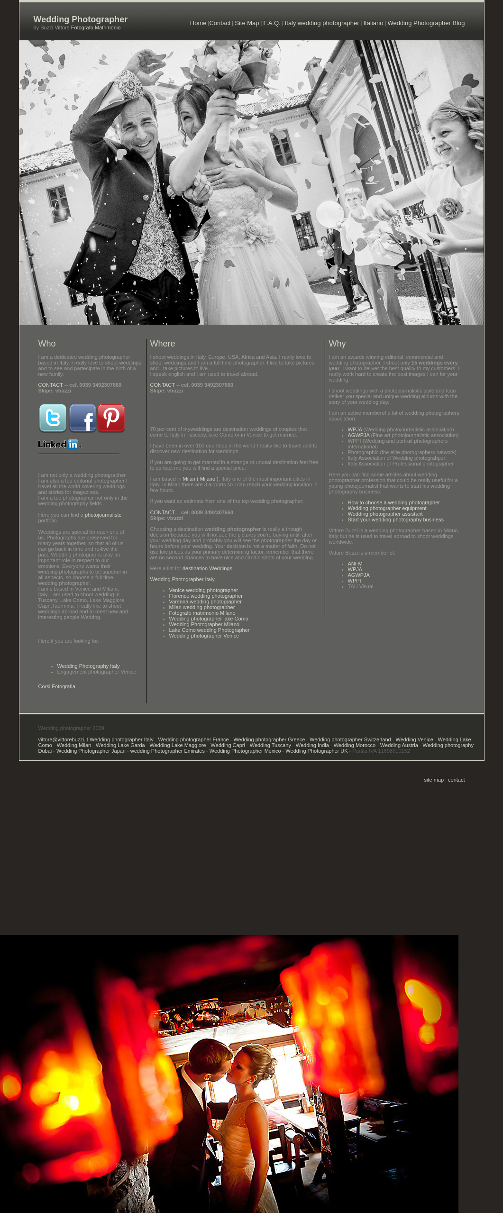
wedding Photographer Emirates (167, 751)
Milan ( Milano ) (201, 479)
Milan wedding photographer (202, 607)
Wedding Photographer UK (316, 751)
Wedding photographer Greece (269, 739)
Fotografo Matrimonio (95, 27)
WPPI (354, 581)
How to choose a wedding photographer (394, 502)
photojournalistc (103, 515)
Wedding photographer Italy (122, 739)
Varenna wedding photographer (205, 601)
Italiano (373, 23)
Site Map (247, 23)
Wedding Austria (399, 745)
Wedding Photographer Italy (182, 579)
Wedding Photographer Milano (204, 624)
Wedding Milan (74, 745)
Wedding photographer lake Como (208, 618)
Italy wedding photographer (322, 23)
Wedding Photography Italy (88, 666)
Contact (219, 23)
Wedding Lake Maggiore (178, 745)
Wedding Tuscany (269, 745)
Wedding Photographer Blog (426, 23)
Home (198, 23)
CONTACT (50, 385)
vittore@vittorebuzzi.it (64, 739)
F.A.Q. (272, 23)
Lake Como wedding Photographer (209, 630)
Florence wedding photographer (206, 596)
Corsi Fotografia (56, 686)
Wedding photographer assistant (385, 514)
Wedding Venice (414, 739)
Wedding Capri (227, 745)
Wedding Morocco (354, 745)
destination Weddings (206, 568)
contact (456, 780)
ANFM (355, 563)
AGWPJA (359, 435)
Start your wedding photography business (396, 519)
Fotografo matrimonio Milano (202, 613)
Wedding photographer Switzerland (349, 739)
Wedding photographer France (193, 739)
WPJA (355, 429)
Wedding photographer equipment (387, 508)
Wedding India (312, 745)
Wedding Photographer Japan (91, 751)
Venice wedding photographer (203, 590)
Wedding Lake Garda (119, 745)
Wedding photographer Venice (204, 635)
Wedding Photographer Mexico (245, 751)
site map (434, 780)
